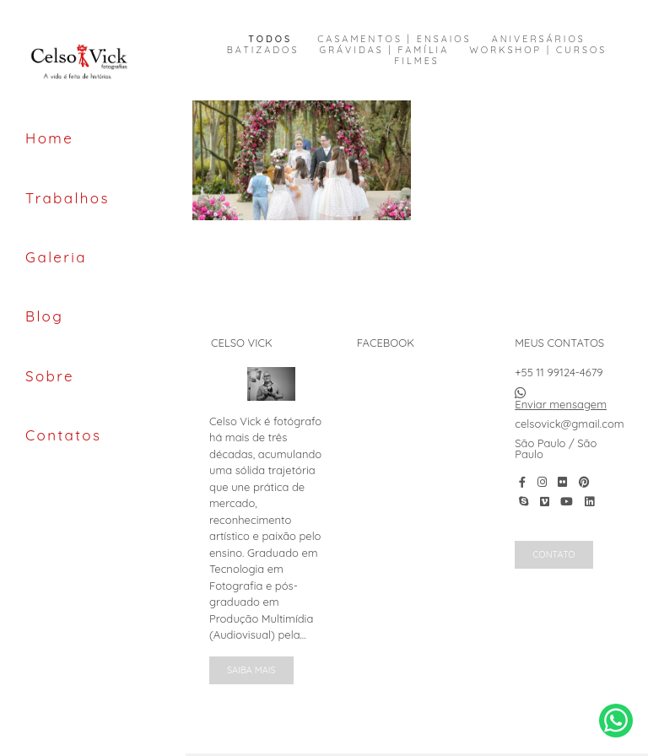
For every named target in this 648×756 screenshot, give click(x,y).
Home (49, 138)
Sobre (49, 376)
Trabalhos (67, 198)
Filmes (416, 61)
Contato (553, 554)
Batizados (263, 50)
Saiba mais (251, 670)
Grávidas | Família (384, 50)
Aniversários (539, 39)
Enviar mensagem (561, 404)
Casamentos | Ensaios (394, 39)
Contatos (63, 435)
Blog (44, 316)
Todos (270, 39)
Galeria (56, 257)
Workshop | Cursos (538, 50)
